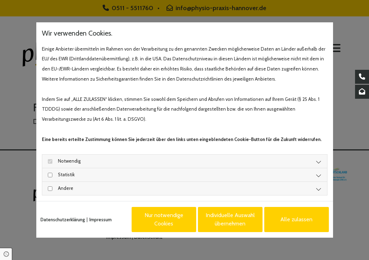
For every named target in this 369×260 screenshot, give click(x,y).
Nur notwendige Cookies (164, 219)
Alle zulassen (296, 219)
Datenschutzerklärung (62, 219)
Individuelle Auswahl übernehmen (230, 219)
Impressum (100, 219)
